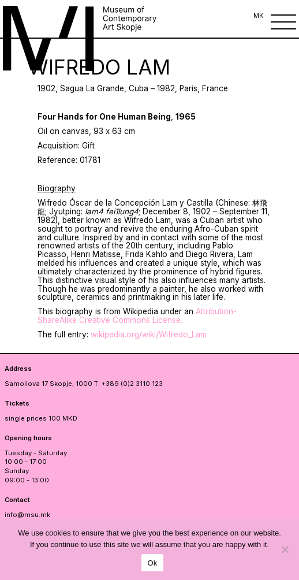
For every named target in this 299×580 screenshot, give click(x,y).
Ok (152, 563)
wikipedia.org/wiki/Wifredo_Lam (149, 334)
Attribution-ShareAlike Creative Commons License (137, 316)
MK (258, 16)
